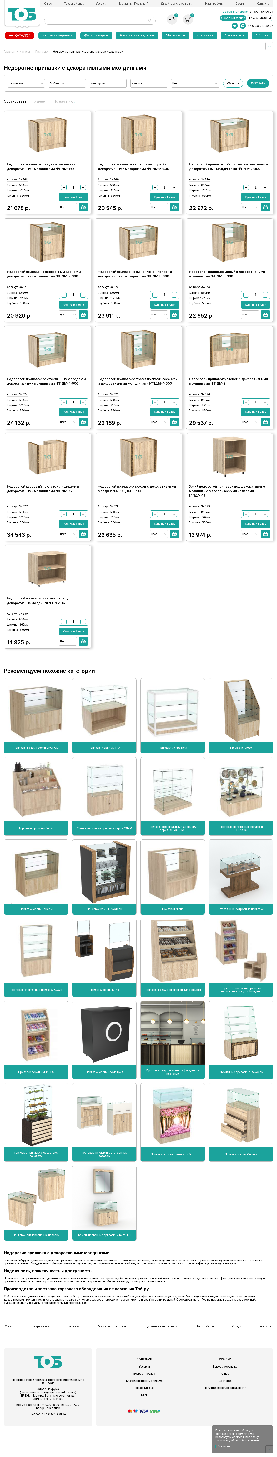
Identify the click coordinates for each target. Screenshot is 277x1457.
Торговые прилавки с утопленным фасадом (104, 1187)
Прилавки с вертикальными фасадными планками (172, 1105)
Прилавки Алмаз (241, 780)
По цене (40, 101)
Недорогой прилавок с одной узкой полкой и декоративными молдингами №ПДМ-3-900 (135, 287)
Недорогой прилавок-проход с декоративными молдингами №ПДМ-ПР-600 (137, 515)
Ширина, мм (16, 83)
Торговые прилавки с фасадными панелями (36, 1187)
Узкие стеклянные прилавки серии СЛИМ (104, 861)
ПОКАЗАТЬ (258, 83)
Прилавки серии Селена (241, 1187)
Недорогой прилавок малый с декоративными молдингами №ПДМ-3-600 (227, 287)
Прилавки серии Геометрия (104, 1105)
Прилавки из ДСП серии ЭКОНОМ (36, 780)
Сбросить (233, 83)
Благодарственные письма (144, 1411)
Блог (144, 1426)
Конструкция (98, 83)
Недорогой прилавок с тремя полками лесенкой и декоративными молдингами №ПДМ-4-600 (138, 401)
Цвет (175, 83)
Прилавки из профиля (173, 780)
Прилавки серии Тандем (36, 942)
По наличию (65, 101)
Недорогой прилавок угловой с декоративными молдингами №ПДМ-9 (228, 401)
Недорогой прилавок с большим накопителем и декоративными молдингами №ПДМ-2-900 (228, 173)
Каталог (25, 51)
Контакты (263, 3)
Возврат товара (144, 1404)
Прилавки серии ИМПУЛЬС (36, 1105)
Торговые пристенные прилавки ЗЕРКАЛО (241, 861)
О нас (48, 3)
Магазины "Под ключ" (133, 3)
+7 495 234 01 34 (260, 18)
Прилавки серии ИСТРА (104, 780)
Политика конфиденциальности (225, 1419)
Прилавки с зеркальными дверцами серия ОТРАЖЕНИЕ (173, 861)
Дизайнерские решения (177, 3)
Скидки (240, 3)
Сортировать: (15, 101)
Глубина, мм (57, 83)
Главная (9, 51)
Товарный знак (74, 3)
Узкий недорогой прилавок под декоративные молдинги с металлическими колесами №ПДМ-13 (227, 517)
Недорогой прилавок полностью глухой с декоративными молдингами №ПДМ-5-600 (133, 173)
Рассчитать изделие (137, 35)
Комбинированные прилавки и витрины (104, 1268)
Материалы (175, 35)
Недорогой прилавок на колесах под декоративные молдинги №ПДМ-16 (37, 634)
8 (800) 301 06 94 (261, 11)
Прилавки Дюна (172, 942)
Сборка (262, 35)
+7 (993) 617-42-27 (260, 25)
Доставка (205, 35)
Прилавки (41, 51)
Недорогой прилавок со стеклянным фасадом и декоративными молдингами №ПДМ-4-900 (46, 401)
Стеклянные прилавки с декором (241, 1105)
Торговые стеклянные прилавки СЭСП (36, 1022)
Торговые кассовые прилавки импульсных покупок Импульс (241, 1023)
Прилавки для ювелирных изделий (36, 1268)
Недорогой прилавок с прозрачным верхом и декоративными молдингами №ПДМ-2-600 (44, 287)
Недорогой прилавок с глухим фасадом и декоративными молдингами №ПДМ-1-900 (42, 173)
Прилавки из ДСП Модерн (104, 942)
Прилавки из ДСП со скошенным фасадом (173, 1022)
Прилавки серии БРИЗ (104, 1022)
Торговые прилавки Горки (36, 861)
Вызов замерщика (57, 35)
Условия (101, 3)
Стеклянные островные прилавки (241, 942)
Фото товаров (96, 35)
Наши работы (214, 3)
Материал (137, 83)
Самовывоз (234, 35)
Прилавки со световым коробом (172, 1187)
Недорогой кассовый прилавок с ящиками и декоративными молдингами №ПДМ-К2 (43, 515)
